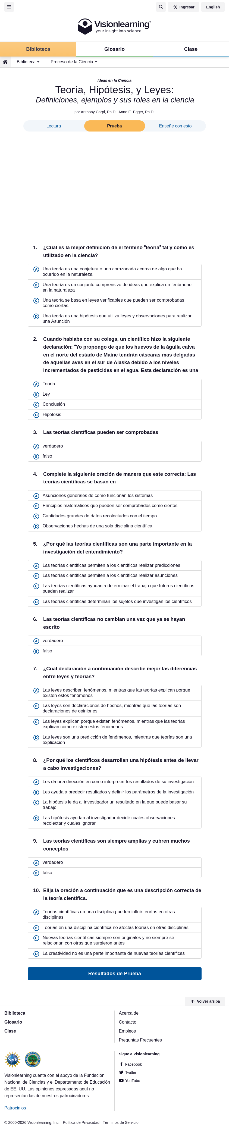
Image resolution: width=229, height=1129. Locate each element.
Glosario (13, 1021)
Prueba (114, 125)
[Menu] (9, 7)
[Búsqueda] (161, 7)
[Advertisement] (114, 186)
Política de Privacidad (81, 1122)
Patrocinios (15, 1107)
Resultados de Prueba (114, 974)
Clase (10, 1030)
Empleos (127, 1030)
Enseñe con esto (175, 125)
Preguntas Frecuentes (140, 1039)
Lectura (53, 125)
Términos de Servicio (121, 1122)
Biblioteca (26, 61)
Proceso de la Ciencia (72, 61)
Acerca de (129, 1013)
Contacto (127, 1021)
